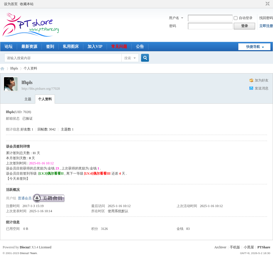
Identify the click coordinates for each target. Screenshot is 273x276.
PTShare (263, 247)
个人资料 (45, 99)
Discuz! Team (28, 253)
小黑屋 (249, 247)
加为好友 (261, 80)
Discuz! (25, 247)
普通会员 (25, 198)
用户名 (174, 18)
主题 (27, 99)
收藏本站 (27, 4)
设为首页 (11, 4)
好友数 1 (26, 129)
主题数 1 (67, 129)
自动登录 (243, 18)
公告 (140, 46)
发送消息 (261, 88)
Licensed (45, 247)
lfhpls (14, 68)
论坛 (9, 46)
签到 (50, 46)
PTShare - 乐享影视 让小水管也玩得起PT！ (2, 68)
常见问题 (119, 46)
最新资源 (29, 46)
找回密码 (266, 18)
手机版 (235, 247)
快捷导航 (253, 47)
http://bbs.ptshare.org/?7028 (41, 89)
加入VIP (95, 46)
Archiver (220, 247)
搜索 (127, 58)
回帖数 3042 (46, 129)
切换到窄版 (267, 4)
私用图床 (71, 46)
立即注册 (266, 26)
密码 (172, 26)
